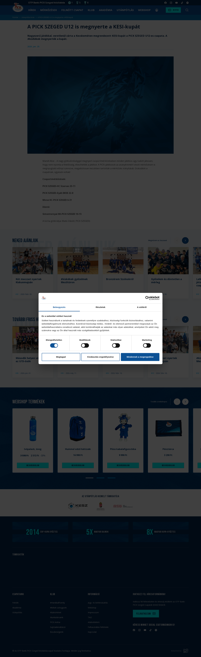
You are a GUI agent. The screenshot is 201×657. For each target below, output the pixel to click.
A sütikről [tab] (142, 307)
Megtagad (61, 357)
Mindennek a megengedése (140, 357)
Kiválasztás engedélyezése (100, 357)
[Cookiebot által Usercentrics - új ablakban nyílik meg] (147, 298)
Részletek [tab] (100, 307)
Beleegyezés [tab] (59, 307)
